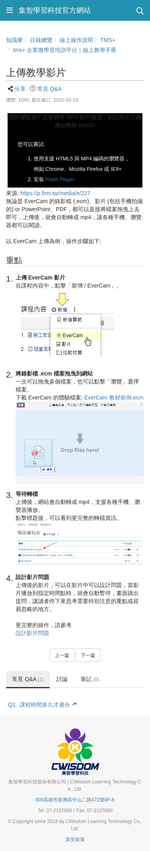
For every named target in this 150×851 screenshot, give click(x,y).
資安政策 (75, 839)
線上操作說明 (76, 40)
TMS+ (107, 40)
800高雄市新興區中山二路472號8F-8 (75, 800)
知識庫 (14, 40)
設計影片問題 (32, 633)
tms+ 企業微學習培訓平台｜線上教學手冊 (65, 50)
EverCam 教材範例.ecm (114, 397)
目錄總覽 (41, 40)
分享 (20, 89)
